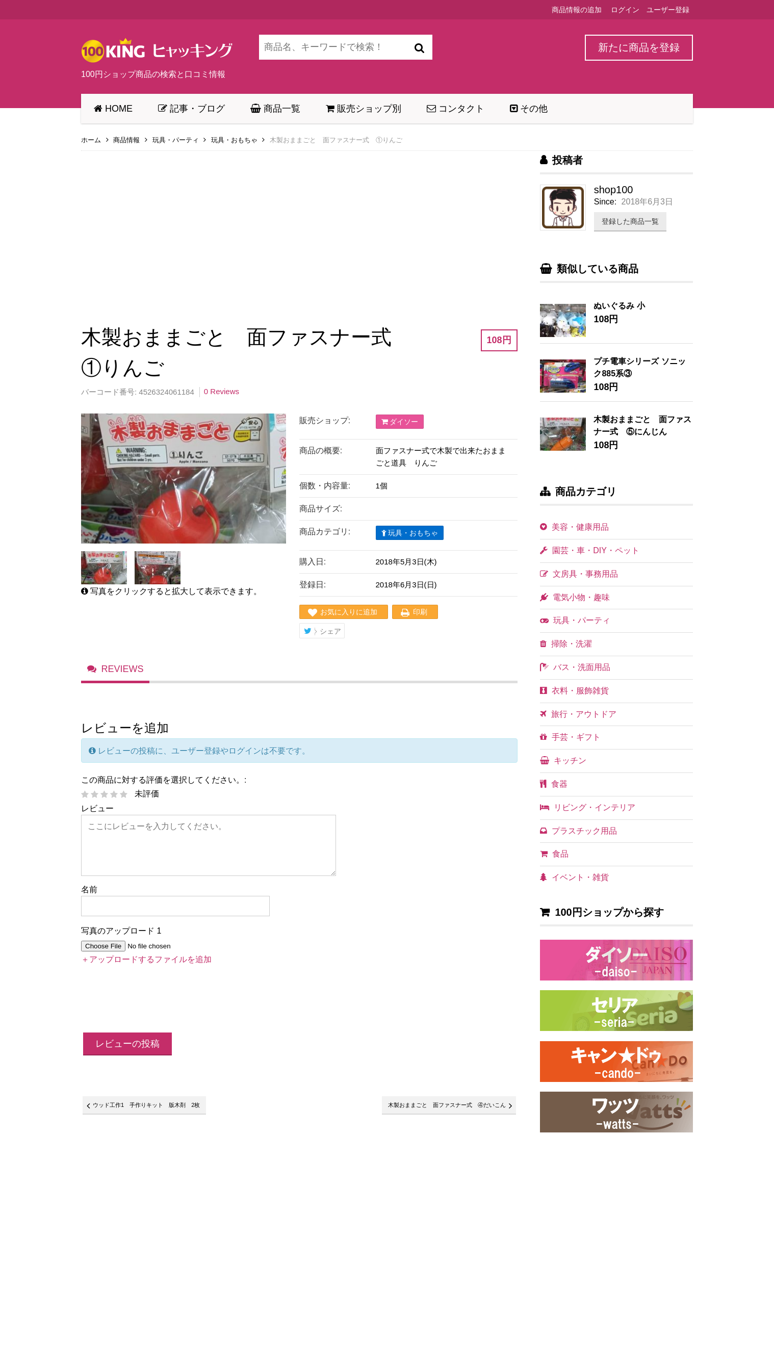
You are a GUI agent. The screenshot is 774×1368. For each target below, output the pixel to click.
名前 (89, 892)
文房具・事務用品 (579, 574)
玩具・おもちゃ (234, 140)
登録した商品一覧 (630, 221)
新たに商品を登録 (639, 47)
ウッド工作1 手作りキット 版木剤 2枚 (161, 1109)
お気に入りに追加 (348, 612)
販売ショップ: (324, 420)
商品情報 (126, 140)
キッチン (563, 760)
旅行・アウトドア (578, 714)
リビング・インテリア (587, 807)
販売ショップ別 (363, 109)
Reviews (122, 671)
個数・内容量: (324, 485)
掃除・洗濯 (566, 643)
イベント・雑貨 (574, 877)
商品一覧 (275, 109)
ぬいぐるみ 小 (619, 305)
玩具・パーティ (175, 140)
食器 (553, 784)
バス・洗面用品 (575, 667)
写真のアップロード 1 (121, 933)
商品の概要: (320, 450)
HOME (113, 109)
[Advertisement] (299, 230)
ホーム (91, 140)
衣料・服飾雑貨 (574, 690)
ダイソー (400, 422)
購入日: (312, 561)
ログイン (625, 10)
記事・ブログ (191, 109)
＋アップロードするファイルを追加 (146, 962)
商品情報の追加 (577, 10)
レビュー (97, 811)
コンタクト (455, 109)
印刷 (420, 612)
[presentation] (158, 1003)
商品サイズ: (320, 508)
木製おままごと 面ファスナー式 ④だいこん (431, 1109)
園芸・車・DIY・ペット (589, 550)
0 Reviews (221, 391)
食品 (554, 853)
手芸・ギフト (570, 737)
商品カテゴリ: (324, 531)
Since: (605, 201)
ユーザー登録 (668, 10)
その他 (529, 109)
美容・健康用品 (574, 527)
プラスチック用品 (578, 831)
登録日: (312, 584)
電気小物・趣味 (575, 597)
